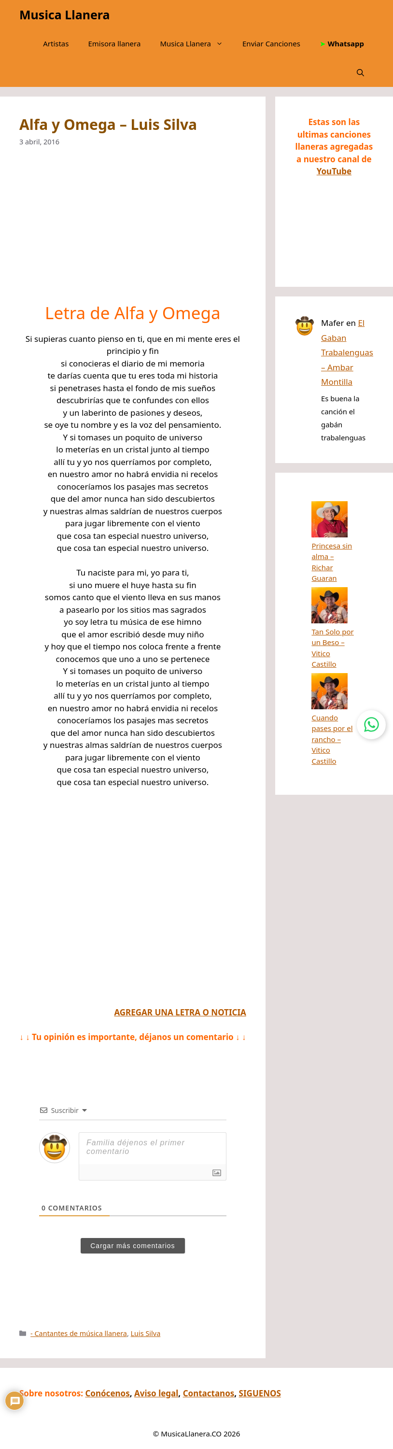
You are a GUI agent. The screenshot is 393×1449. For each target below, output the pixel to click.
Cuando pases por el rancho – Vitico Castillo (331, 622)
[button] (360, 72)
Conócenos (107, 1393)
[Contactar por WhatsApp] (371, 724)
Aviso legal (156, 1393)
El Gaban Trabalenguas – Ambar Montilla (347, 352)
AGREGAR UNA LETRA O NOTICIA (180, 1012)
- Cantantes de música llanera (78, 1333)
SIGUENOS (260, 1393)
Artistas (56, 43)
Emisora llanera (114, 43)
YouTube (334, 171)
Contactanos (209, 1393)
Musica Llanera (64, 14)
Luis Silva (146, 1333)
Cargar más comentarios (132, 1246)
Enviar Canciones (271, 43)
